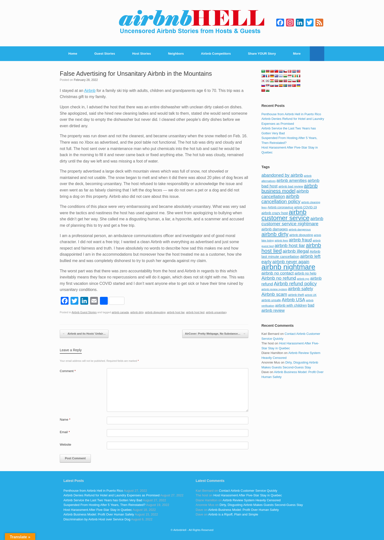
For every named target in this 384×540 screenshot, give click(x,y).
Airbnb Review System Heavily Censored (252, 500)
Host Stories (141, 53)
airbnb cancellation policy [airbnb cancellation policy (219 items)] (280, 199)
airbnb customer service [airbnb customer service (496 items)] (285, 215)
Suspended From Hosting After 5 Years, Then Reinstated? (104, 505)
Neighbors (176, 53)
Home (72, 53)
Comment (68, 371)
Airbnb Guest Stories (84, 312)
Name (65, 419)
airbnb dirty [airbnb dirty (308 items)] (274, 234)
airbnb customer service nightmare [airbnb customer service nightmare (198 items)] (292, 221)
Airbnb (90, 90)
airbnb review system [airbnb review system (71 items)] (274, 289)
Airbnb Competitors (216, 53)
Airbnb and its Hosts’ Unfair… (84, 333)
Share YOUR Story (262, 53)
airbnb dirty (137, 312)
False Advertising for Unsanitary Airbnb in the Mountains (136, 73)
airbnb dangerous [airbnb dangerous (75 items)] (300, 229)
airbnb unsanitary (216, 312)
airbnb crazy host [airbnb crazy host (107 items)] (274, 213)
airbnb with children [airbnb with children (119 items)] (291, 305)
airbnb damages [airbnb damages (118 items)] (274, 229)
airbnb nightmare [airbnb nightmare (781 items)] (288, 267)
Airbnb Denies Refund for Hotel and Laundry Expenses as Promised (111, 495)
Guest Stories (104, 53)
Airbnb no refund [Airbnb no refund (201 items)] (278, 278)
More (297, 53)
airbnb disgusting (155, 312)
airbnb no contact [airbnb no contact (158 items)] (277, 273)
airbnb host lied (195, 312)
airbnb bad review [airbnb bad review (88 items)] (290, 186)
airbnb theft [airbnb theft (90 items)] (296, 295)
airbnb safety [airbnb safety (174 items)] (300, 288)
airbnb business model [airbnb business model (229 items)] (289, 188)
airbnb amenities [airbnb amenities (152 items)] (291, 180)
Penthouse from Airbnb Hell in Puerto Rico (291, 114)
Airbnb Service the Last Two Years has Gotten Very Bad (102, 500)
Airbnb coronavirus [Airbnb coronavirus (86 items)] (280, 207)
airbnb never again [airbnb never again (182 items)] (290, 261)
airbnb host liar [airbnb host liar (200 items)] (290, 245)
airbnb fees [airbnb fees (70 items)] (281, 240)
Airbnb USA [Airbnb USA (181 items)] (293, 299)
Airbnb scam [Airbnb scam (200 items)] (274, 294)
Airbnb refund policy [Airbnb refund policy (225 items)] (295, 283)
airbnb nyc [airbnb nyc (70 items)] (303, 278)
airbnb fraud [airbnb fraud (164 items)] (300, 240)
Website (65, 444)
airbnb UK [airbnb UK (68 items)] (311, 294)
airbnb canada (120, 312)
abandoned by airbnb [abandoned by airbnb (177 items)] (282, 175)
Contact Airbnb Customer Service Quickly (248, 490)
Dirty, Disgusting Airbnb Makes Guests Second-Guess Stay (261, 505)
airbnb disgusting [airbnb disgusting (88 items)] (301, 235)
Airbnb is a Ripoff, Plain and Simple (233, 514)
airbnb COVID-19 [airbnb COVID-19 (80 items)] (305, 207)
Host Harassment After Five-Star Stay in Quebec (97, 510)
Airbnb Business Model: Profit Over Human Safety (98, 514)
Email (65, 432)
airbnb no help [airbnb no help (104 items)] (305, 273)
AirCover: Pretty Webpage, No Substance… (215, 333)
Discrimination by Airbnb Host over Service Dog (96, 519)
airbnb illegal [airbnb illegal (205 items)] (296, 251)
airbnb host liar (176, 312)
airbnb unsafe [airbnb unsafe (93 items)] (271, 300)
